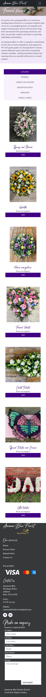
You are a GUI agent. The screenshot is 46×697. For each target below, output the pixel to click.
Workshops (24, 92)
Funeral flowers (25, 98)
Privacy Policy (9, 549)
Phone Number (10, 652)
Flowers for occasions (25, 82)
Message (8, 660)
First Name (9, 630)
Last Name (9, 638)
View (23, 155)
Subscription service (25, 87)
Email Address (10, 645)
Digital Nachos (20, 692)
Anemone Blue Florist (14, 3)
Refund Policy (9, 553)
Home (5, 545)
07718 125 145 (9, 602)
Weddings (25, 77)
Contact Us (7, 557)
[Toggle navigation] (39, 3)
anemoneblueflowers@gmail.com (17, 609)
